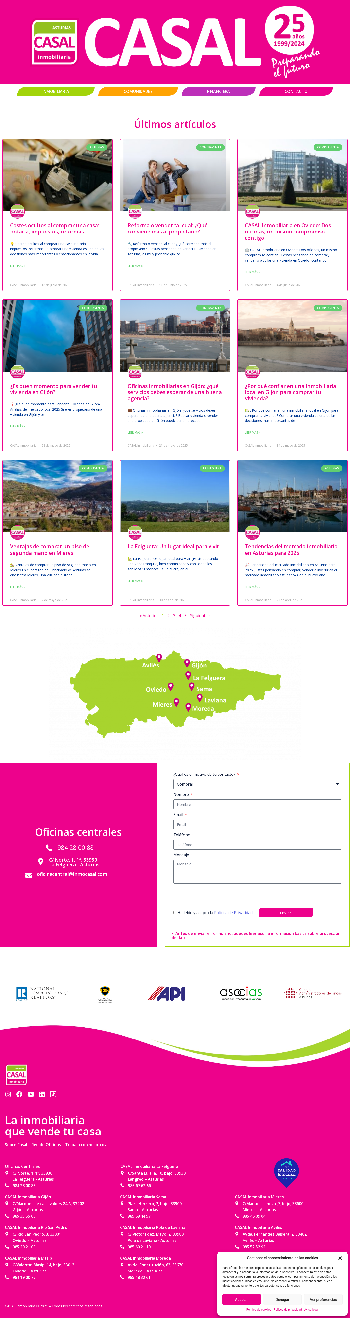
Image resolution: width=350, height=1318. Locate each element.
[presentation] (210, 895)
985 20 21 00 (24, 1247)
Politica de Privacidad (233, 912)
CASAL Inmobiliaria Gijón (28, 1197)
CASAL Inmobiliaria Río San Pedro (36, 1227)
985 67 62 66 (139, 1185)
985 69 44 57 (139, 1216)
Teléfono (182, 834)
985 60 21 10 (139, 1247)
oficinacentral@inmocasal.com (72, 874)
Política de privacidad (288, 1309)
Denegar (282, 1299)
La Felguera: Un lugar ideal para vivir (173, 546)
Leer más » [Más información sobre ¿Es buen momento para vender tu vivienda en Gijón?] (17, 426)
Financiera (218, 91)
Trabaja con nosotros (85, 1144)
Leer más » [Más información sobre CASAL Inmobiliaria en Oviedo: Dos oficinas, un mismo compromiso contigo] (252, 272)
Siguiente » (200, 615)
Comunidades (138, 91)
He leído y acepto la (215, 912)
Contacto (296, 91)
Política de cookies (258, 1309)
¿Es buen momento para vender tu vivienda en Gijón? (53, 389)
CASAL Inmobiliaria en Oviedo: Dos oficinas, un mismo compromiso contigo (288, 231)
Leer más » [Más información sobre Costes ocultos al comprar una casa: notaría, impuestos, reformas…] (17, 266)
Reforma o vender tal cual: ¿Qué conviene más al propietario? (168, 228)
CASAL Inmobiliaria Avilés (258, 1227)
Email (178, 814)
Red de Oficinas (46, 1144)
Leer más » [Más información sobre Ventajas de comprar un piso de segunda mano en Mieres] (17, 587)
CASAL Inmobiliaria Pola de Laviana (152, 1227)
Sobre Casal (16, 1144)
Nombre (181, 794)
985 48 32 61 (139, 1277)
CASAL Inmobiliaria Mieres (259, 1197)
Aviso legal (311, 1309)
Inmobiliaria (55, 91)
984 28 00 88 (75, 847)
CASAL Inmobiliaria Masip (28, 1258)
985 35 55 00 (24, 1216)
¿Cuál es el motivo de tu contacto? (204, 774)
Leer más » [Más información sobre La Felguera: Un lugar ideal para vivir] (135, 581)
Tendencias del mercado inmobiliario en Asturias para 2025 (291, 549)
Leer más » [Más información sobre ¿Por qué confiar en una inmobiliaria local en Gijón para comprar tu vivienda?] (252, 432)
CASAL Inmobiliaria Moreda (145, 1258)
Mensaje (181, 855)
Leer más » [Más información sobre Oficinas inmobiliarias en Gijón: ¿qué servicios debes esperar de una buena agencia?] (135, 432)
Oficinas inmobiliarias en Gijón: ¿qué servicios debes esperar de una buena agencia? (175, 392)
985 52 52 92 (254, 1247)
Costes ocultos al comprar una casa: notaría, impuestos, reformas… (54, 228)
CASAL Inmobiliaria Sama (143, 1197)
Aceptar (241, 1299)
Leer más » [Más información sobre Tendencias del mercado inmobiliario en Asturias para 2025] (252, 587)
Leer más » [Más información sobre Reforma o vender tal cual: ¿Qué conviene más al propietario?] (135, 266)
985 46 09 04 (254, 1216)
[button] (340, 1258)
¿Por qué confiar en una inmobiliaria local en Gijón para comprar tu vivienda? (290, 392)
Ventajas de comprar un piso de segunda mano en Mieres (49, 549)
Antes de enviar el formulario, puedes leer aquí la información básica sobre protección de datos (256, 935)
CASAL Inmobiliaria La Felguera (149, 1166)
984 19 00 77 (24, 1277)
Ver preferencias (323, 1299)
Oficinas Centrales (22, 1166)
